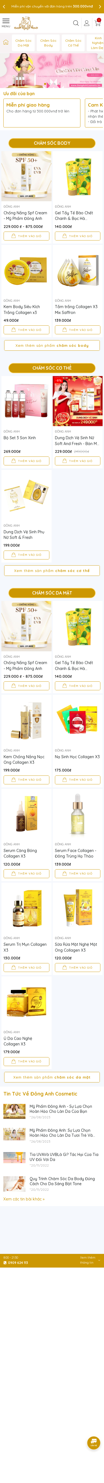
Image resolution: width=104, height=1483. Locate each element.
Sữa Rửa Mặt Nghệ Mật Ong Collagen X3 (76, 958)
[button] (45, 84)
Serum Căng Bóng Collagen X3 (20, 853)
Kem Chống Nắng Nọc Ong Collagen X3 (24, 759)
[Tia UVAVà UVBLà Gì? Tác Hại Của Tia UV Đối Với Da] (3, 1176)
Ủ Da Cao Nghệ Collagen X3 (18, 1063)
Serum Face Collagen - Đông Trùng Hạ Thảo (75, 853)
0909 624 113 (18, 1263)
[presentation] (4, 6)
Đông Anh (12, 206)
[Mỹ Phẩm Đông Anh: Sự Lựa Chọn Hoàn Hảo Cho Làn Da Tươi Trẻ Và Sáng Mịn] (3, 1152)
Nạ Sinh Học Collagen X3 (77, 756)
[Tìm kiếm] (76, 23)
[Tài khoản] (87, 23)
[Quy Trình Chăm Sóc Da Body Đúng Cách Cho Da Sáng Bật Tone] (3, 1201)
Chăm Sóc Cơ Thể (73, 42)
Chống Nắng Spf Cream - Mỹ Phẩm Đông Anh (25, 215)
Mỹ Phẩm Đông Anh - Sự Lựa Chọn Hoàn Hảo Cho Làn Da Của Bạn (61, 1131)
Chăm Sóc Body (48, 42)
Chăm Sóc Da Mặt (23, 42)
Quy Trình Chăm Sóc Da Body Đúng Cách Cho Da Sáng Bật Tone (62, 1203)
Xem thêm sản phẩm (52, 345)
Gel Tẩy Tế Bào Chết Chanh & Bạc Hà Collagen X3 (74, 216)
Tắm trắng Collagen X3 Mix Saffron (76, 309)
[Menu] (6, 23)
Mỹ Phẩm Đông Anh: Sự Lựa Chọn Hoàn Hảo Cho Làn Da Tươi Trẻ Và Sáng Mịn (61, 1157)
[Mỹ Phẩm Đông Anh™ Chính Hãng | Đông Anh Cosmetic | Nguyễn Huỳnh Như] (6, 43)
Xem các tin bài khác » (24, 1221)
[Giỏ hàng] (97, 23)
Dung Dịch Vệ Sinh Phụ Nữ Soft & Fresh (24, 534)
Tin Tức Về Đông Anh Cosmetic (40, 1116)
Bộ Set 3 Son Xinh (20, 437)
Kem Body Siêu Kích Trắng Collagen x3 (22, 309)
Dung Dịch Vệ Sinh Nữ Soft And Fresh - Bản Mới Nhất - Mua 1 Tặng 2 (77, 440)
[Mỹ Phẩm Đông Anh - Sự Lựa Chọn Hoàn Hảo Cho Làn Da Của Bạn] (3, 1128)
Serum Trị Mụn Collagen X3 (25, 947)
